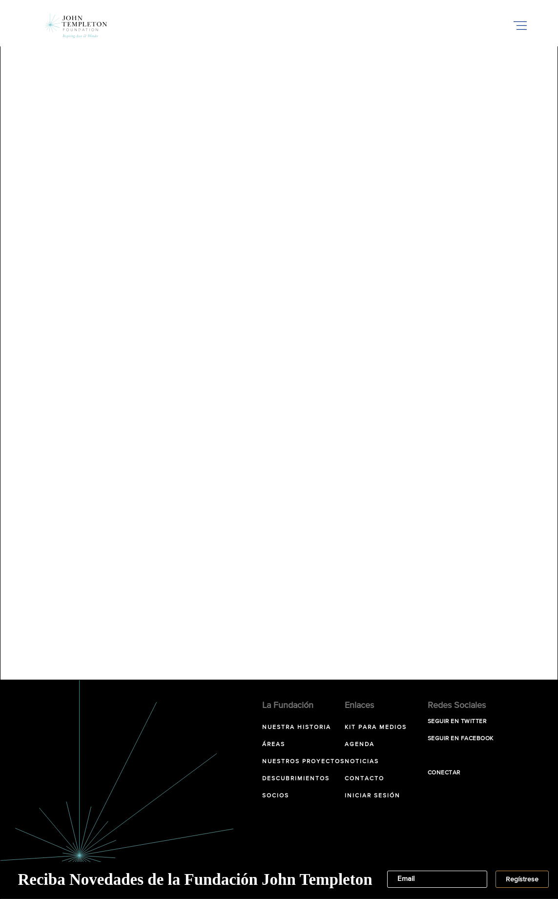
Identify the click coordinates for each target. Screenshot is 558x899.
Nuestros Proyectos (303, 762)
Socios (275, 796)
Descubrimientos (296, 779)
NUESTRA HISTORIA (296, 727)
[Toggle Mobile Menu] (520, 25)
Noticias (362, 762)
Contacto (364, 779)
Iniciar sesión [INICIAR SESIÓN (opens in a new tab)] (372, 796)
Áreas (273, 745)
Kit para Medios (376, 727)
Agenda (359, 745)
